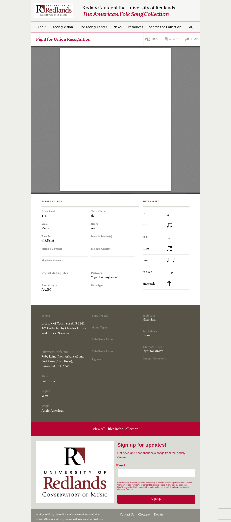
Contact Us (127, 514)
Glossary (144, 514)
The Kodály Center (93, 27)
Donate (159, 514)
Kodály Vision (63, 27)
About (42, 27)
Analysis (174, 39)
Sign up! (156, 499)
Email (121, 465)
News (117, 27)
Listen (154, 39)
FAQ (190, 27)
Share (194, 39)
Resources (135, 27)
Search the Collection (165, 27)
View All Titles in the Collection (115, 429)
